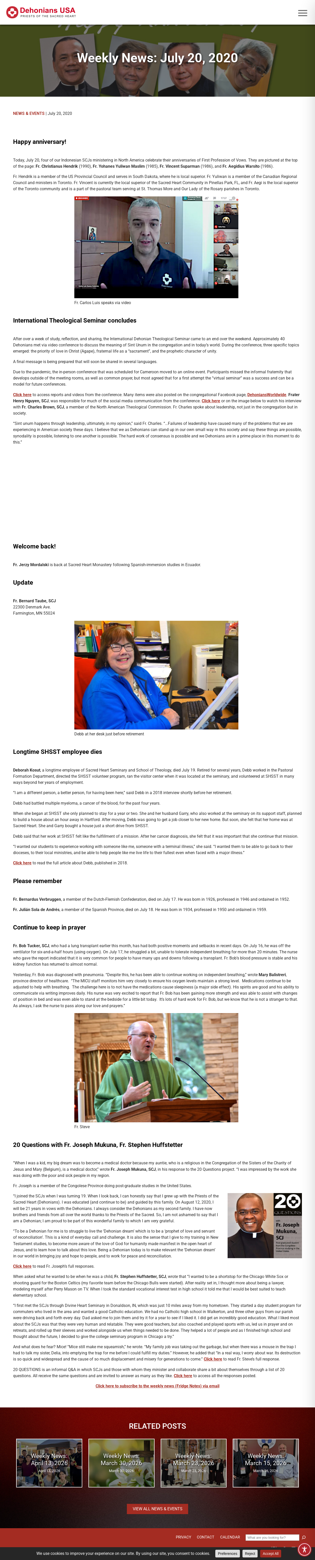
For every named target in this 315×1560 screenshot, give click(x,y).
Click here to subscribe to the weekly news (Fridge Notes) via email (157, 1386)
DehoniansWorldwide (266, 394)
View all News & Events (157, 1508)
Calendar (230, 1537)
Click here (22, 394)
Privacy (183, 1537)
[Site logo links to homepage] (41, 12)
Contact (205, 1537)
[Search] (304, 1537)
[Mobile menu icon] (303, 13)
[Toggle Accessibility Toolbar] (304, 1549)
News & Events (29, 113)
